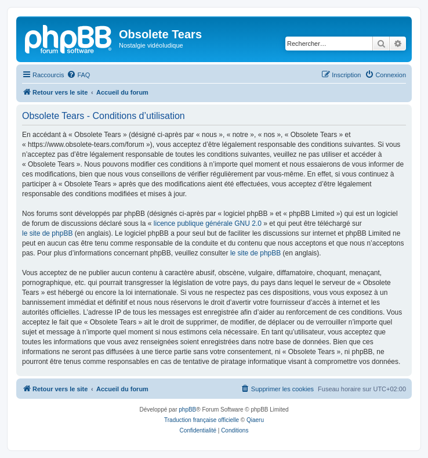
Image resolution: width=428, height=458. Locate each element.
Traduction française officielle (201, 420)
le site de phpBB (47, 233)
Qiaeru (255, 420)
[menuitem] (78, 75)
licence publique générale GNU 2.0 (208, 223)
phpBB (187, 409)
